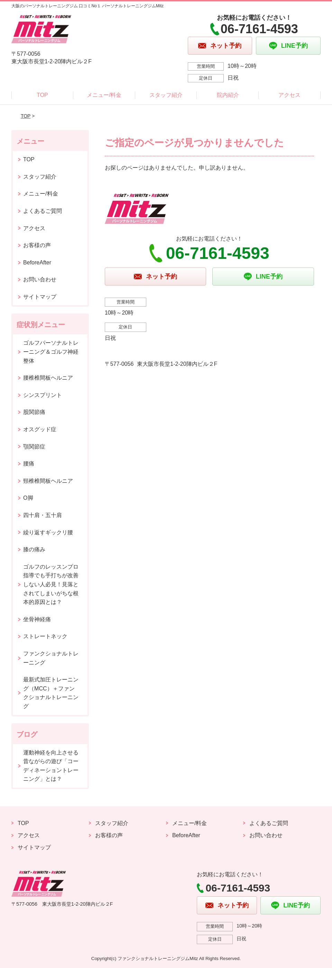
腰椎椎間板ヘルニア (48, 378)
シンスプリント (42, 395)
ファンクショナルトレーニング (51, 658)
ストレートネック (45, 636)
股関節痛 (34, 412)
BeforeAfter (37, 262)
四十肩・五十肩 (42, 515)
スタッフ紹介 (166, 95)
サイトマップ (39, 297)
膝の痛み (34, 549)
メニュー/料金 (104, 95)
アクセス (289, 95)
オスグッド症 (39, 429)
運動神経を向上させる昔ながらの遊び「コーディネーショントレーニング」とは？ (51, 766)
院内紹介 (228, 95)
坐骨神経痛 (37, 619)
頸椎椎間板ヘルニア (48, 481)
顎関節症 (34, 447)
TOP (42, 95)
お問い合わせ (39, 279)
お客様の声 (37, 245)
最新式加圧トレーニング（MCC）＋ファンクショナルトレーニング (51, 693)
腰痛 (28, 464)
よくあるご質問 (42, 211)
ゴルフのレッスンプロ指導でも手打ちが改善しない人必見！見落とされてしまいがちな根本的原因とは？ (51, 584)
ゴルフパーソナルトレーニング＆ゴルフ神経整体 (51, 351)
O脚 (28, 498)
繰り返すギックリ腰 (48, 532)
